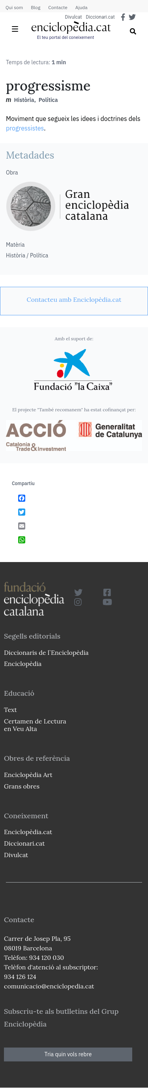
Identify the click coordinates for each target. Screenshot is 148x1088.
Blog (35, 7)
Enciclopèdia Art (28, 775)
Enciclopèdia (22, 664)
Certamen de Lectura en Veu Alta (35, 725)
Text (10, 710)
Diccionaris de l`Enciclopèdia (46, 652)
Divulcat (73, 17)
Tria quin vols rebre (68, 1054)
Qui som (14, 7)
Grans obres (21, 786)
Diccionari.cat (100, 17)
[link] (74, 299)
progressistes (25, 128)
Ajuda (81, 7)
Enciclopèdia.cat (28, 832)
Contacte (57, 7)
